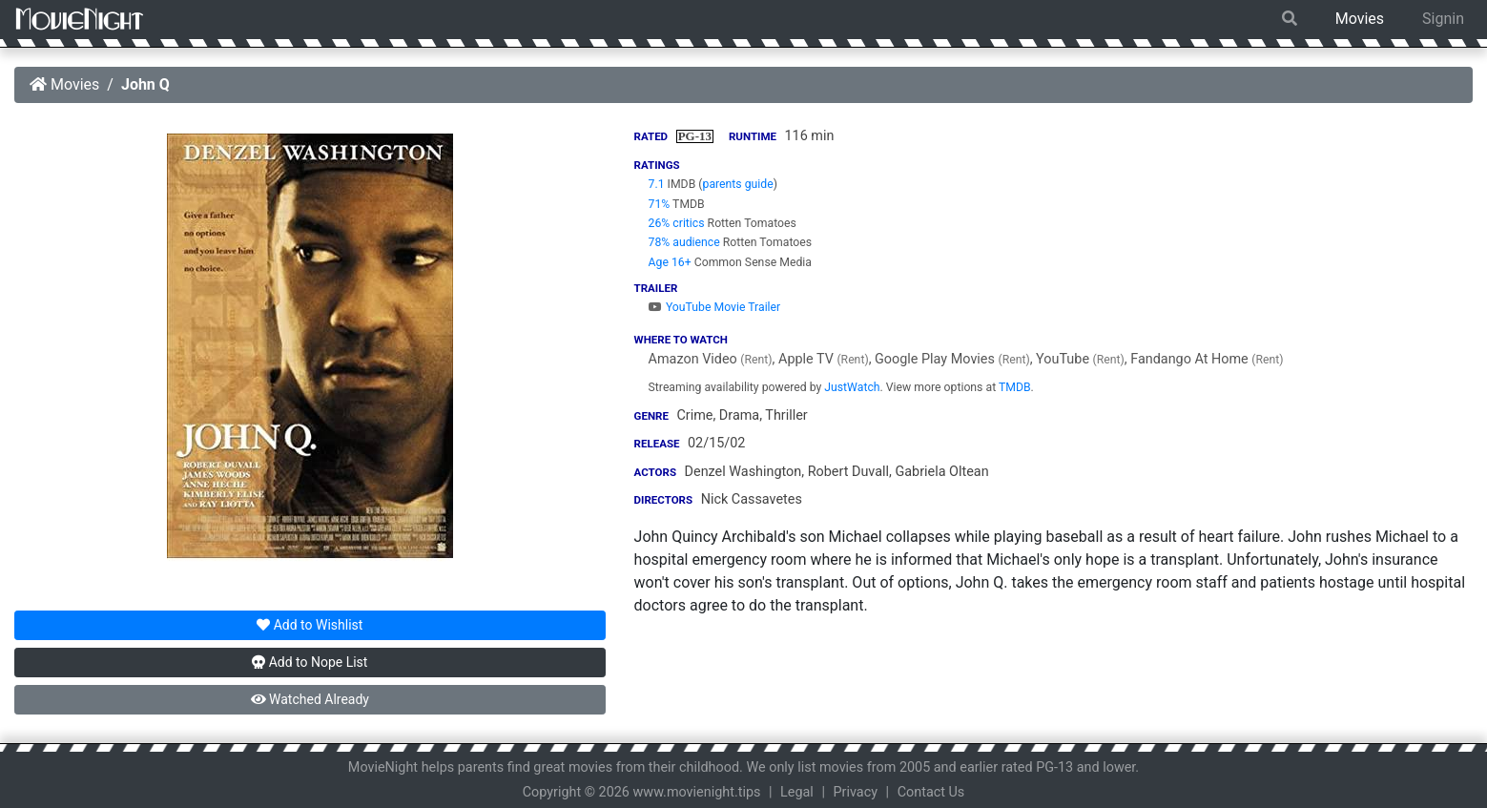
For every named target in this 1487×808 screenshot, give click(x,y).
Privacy (856, 792)
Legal (797, 792)
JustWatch (851, 387)
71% (660, 204)
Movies (1359, 19)
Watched (310, 699)
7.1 (657, 184)
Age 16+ (670, 262)
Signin (1443, 19)
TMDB (1015, 387)
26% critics (677, 223)
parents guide (738, 184)
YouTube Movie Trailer (715, 307)
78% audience (684, 242)
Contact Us (931, 792)
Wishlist (309, 624)
